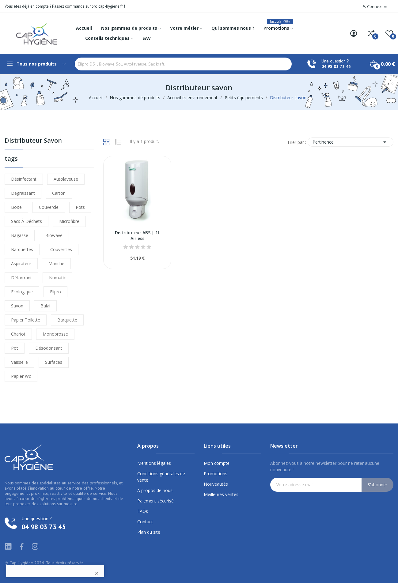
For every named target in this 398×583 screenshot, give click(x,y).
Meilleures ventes (221, 494)
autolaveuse (66, 179)
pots (80, 207)
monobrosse (55, 334)
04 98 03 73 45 (336, 66)
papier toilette (25, 320)
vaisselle (19, 362)
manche (56, 263)
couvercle (49, 207)
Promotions (215, 473)
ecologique (22, 292)
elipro (55, 292)
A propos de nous (154, 490)
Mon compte (216, 463)
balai (45, 306)
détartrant (21, 277)
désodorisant (48, 348)
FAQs (142, 511)
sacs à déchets (26, 221)
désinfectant (23, 179)
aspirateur (21, 263)
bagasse (19, 235)
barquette (67, 320)
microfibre (69, 221)
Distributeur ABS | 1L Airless (137, 236)
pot (14, 348)
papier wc (21, 376)
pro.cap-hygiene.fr (107, 6)
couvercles (61, 249)
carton (59, 193)
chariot (18, 334)
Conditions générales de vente (161, 477)
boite (16, 207)
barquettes (22, 249)
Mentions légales (154, 463)
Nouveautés (216, 484)
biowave (54, 235)
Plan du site (148, 532)
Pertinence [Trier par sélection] (351, 142)
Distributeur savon (33, 141)
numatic (57, 277)
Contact (145, 522)
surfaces (53, 362)
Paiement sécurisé (155, 501)
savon (17, 306)
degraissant (23, 193)
